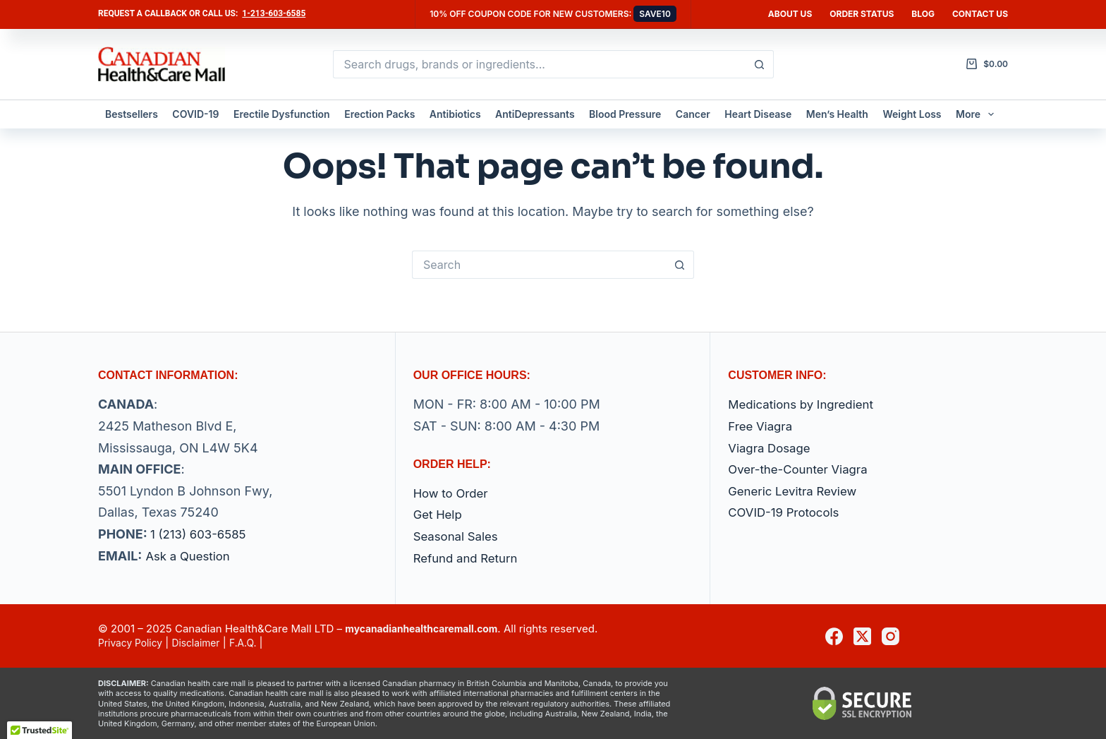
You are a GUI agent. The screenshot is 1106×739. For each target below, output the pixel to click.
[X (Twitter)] (862, 636)
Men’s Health (837, 114)
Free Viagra (762, 426)
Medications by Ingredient (806, 404)
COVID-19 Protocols (787, 512)
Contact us (980, 13)
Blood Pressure (625, 114)
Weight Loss (911, 114)
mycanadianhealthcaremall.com (428, 629)
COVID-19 (195, 114)
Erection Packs (379, 114)
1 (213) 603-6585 (201, 534)
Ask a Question (190, 555)
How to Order (453, 493)
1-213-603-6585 (273, 13)
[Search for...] (539, 64)
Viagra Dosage (772, 447)
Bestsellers (131, 114)
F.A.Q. (254, 642)
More (977, 114)
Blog (923, 13)
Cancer (693, 114)
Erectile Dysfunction (281, 114)
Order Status (862, 13)
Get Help (439, 514)
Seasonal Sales (458, 536)
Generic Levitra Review (796, 490)
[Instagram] (890, 636)
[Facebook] (834, 636)
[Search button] (760, 64)
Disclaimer (204, 642)
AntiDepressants (535, 114)
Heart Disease (757, 114)
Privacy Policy (133, 642)
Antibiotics (455, 114)
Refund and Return (469, 558)
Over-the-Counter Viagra (802, 469)
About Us (790, 13)
